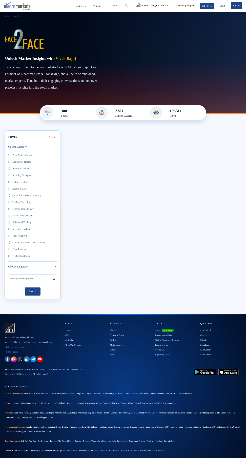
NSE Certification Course (166, 403)
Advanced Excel (134, 403)
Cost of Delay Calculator (136, 450)
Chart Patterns (17, 249)
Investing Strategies (19, 175)
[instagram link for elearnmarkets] (14, 359)
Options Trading (18, 182)
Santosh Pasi (171, 393)
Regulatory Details (162, 354)
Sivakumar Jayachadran (102, 393)
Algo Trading (103, 403)
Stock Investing (45, 403)
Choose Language (18, 266)
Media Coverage (116, 345)
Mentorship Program (185, 5)
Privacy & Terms (117, 335)
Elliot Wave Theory (118, 403)
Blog (112, 354)
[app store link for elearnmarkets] (229, 371)
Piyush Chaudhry (158, 393)
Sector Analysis (17, 236)
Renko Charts (220, 413)
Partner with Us (161, 345)
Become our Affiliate (163, 335)
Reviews (113, 340)
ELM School (205, 330)
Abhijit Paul (80, 393)
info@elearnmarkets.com (15, 347)
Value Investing (177, 427)
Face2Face (204, 345)
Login (222, 6)
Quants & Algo (17, 189)
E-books (203, 340)
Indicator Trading (18, 168)
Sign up (236, 5)
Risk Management (206, 413)
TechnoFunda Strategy (21, 209)
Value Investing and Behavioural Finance (128, 441)
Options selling (84, 413)
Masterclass (69, 340)
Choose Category (17, 146)
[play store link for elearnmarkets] (205, 371)
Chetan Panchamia (42, 393)
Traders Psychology (12, 417)
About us (113, 330)
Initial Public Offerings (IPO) (157, 427)
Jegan (89, 393)
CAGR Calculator (17, 450)
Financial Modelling (78, 427)
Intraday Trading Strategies (43, 413)
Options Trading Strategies (66, 413)
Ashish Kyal (56, 393)
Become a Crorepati (156, 450)
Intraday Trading (32, 427)
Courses (81, 6)
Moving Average (28, 417)
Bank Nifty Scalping (22, 413)
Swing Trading (62, 427)
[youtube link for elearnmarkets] (40, 359)
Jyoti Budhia (118, 393)
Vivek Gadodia (131, 393)
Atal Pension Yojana (117, 450)
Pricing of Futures (121, 427)
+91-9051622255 (11, 352)
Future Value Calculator (76, 450)
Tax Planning (124, 413)
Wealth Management (20, 215)
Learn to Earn (169, 441)
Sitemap (113, 350)
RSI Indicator (92, 427)
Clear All (52, 137)
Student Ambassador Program (167, 340)
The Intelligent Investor (47, 441)
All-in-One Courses (73, 345)
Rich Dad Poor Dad (28, 441)
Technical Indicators (193, 427)
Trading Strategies (19, 256)
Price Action (97, 413)
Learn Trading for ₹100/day (151, 5)
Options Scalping (48, 427)
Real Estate (40, 431)
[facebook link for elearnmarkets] (7, 359)
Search (120, 5)
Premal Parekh (68, 393)
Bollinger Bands (106, 427)
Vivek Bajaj (28, 393)
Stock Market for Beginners (64, 403)
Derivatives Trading (19, 162)
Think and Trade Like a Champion (97, 441)
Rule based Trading (19, 222)
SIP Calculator (32, 450)
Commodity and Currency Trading (26, 242)
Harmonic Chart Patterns (87, 403)
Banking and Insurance (25, 431)
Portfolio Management (168, 413)
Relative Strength (111, 413)
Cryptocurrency (148, 403)
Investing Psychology (20, 229)
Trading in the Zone (155, 441)
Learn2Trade (205, 350)
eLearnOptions (59, 450)
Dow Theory (32, 403)
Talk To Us (207, 6)
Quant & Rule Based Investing (24, 195)
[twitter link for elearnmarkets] (20, 359)
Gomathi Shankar (184, 393)
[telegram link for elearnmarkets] (33, 359)
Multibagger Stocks (45, 417)
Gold (49, 431)
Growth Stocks (151, 413)
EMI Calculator (45, 450)
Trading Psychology (19, 202)
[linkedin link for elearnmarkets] (27, 359)
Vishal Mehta (143, 393)
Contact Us (159, 350)
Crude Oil (232, 413)
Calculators (205, 335)
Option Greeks (233, 427)
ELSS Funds (10, 431)
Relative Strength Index (187, 413)
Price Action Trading (20, 155)
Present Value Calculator (97, 450)
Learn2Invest (205, 354)
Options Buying (137, 413)
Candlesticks (207, 427)
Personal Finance (137, 427)
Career (164, 330)
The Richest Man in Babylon (69, 441)
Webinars (98, 6)
